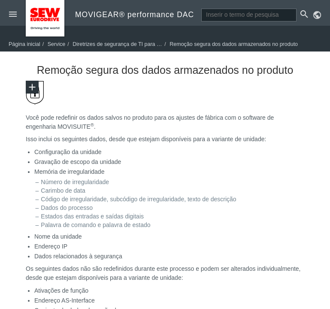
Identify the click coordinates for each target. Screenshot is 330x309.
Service (57, 44)
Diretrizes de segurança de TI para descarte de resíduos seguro (148, 44)
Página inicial (24, 44)
